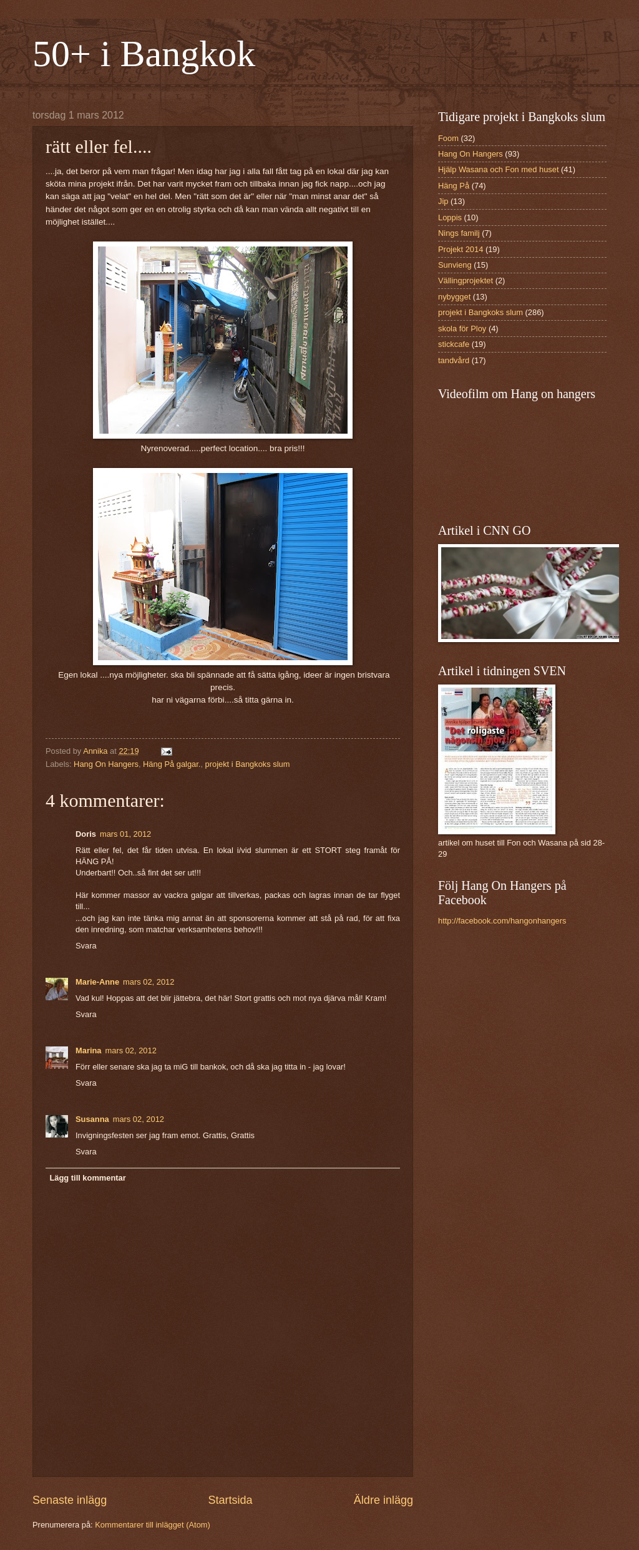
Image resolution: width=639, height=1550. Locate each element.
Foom (448, 138)
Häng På (453, 185)
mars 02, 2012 (148, 982)
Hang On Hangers (106, 764)
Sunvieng (455, 265)
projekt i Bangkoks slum (247, 764)
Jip (443, 201)
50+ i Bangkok (143, 53)
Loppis (450, 217)
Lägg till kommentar (87, 1177)
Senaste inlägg (69, 1500)
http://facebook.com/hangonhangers (502, 920)
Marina (89, 1050)
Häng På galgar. (171, 764)
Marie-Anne (97, 982)
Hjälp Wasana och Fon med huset (498, 169)
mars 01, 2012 (125, 834)
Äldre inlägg (383, 1500)
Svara (86, 945)
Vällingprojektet (465, 280)
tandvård (453, 360)
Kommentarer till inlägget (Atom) (152, 1524)
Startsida (230, 1500)
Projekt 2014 (460, 249)
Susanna (92, 1119)
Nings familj (459, 233)
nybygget (454, 296)
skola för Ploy (462, 328)
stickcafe (453, 344)
